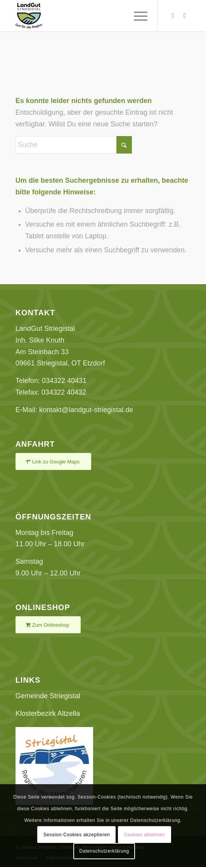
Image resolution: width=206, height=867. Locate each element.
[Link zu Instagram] (173, 15)
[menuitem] (136, 15)
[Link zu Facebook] (184, 15)
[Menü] (136, 15)
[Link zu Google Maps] (53, 461)
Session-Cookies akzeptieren (76, 834)
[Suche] (74, 145)
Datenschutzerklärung (104, 851)
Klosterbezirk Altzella (48, 713)
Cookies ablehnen (144, 834)
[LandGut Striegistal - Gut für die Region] (86, 15)
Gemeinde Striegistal (48, 696)
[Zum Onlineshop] (48, 625)
